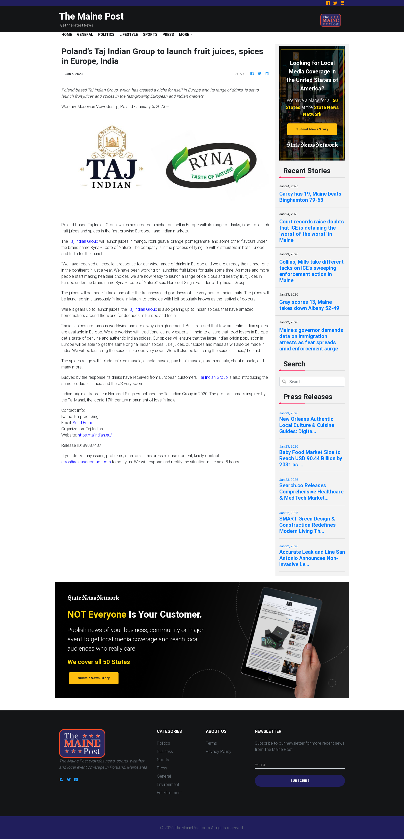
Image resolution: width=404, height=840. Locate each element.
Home (68, 34)
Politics (106, 34)
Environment (168, 784)
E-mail (260, 764)
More (184, 34)
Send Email (82, 422)
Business (165, 751)
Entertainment (169, 792)
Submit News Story (312, 129)
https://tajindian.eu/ (95, 435)
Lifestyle (129, 34)
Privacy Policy (218, 751)
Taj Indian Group (83, 241)
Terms (211, 743)
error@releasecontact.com (86, 461)
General (85, 34)
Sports (150, 34)
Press (168, 34)
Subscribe (299, 780)
